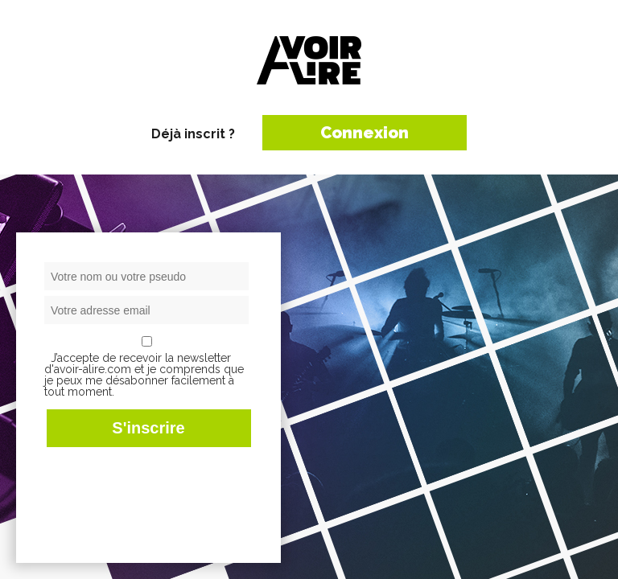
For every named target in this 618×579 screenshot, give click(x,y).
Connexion (364, 132)
